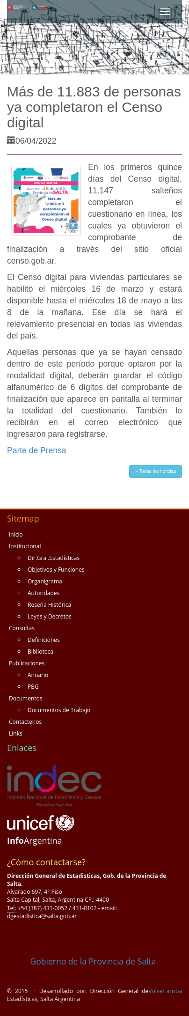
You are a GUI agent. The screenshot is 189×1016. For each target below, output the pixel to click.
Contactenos (25, 722)
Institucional (25, 546)
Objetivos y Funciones (56, 570)
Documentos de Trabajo (59, 710)
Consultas (22, 628)
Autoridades (43, 593)
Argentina (34, 840)
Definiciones (44, 640)
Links (15, 733)
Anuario (38, 675)
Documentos (25, 698)
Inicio (16, 534)
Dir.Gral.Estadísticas (54, 558)
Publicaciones (26, 663)
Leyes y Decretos (50, 616)
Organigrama (45, 581)
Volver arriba (165, 991)
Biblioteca (40, 651)
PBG (33, 687)
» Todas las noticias (155, 471)
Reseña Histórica (49, 605)
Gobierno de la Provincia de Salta (81, 961)
